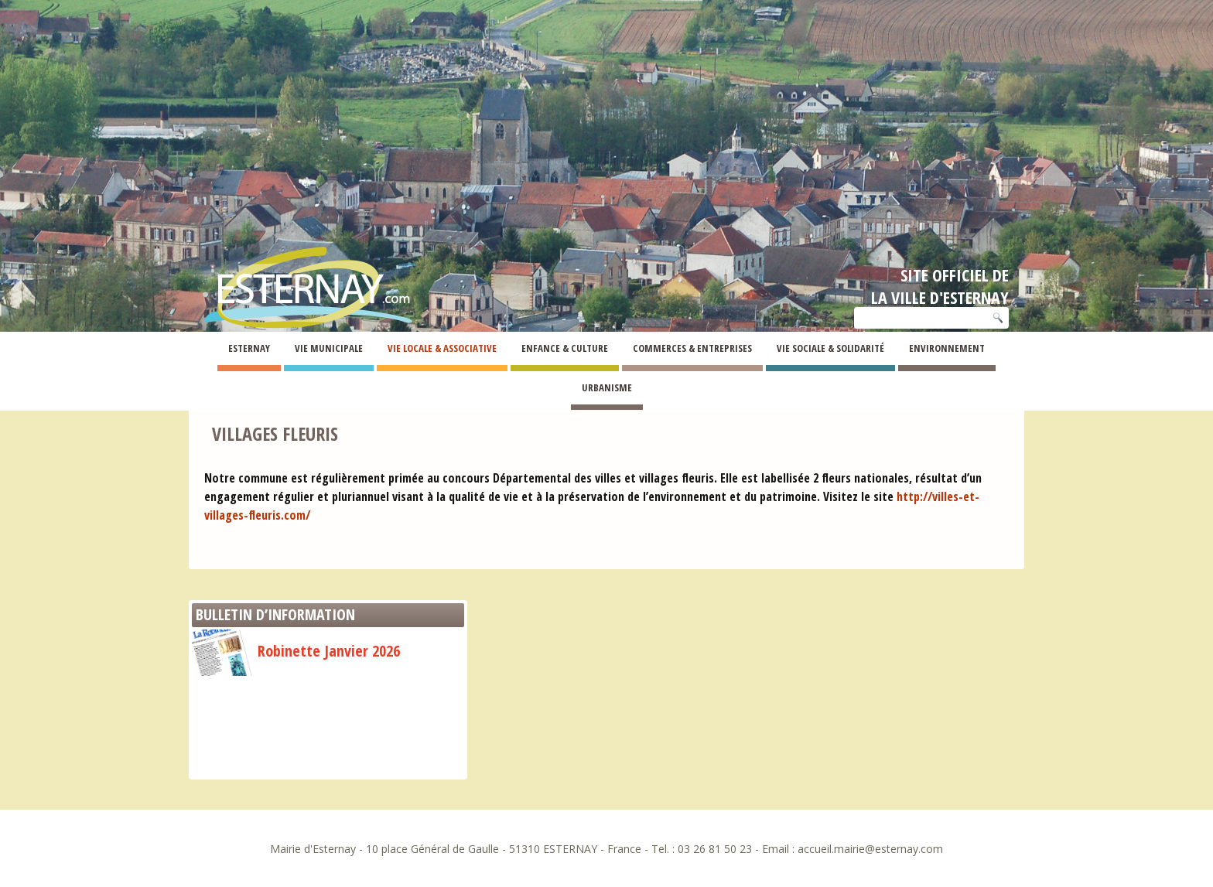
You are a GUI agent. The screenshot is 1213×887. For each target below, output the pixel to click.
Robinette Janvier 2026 (296, 650)
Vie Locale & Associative (442, 348)
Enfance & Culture (564, 348)
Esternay (249, 348)
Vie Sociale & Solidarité (830, 348)
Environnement (947, 348)
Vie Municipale (329, 348)
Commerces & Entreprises (692, 348)
